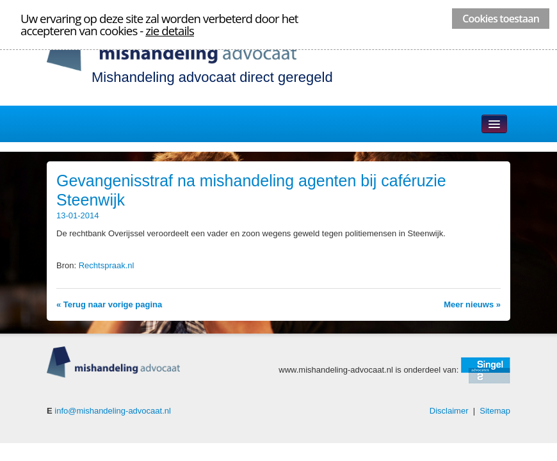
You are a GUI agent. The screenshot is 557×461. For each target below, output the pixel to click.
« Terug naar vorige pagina (109, 304)
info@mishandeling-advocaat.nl (112, 411)
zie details (169, 30)
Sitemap (495, 411)
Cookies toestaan (500, 19)
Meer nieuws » (472, 304)
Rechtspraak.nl (106, 265)
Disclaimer (449, 411)
